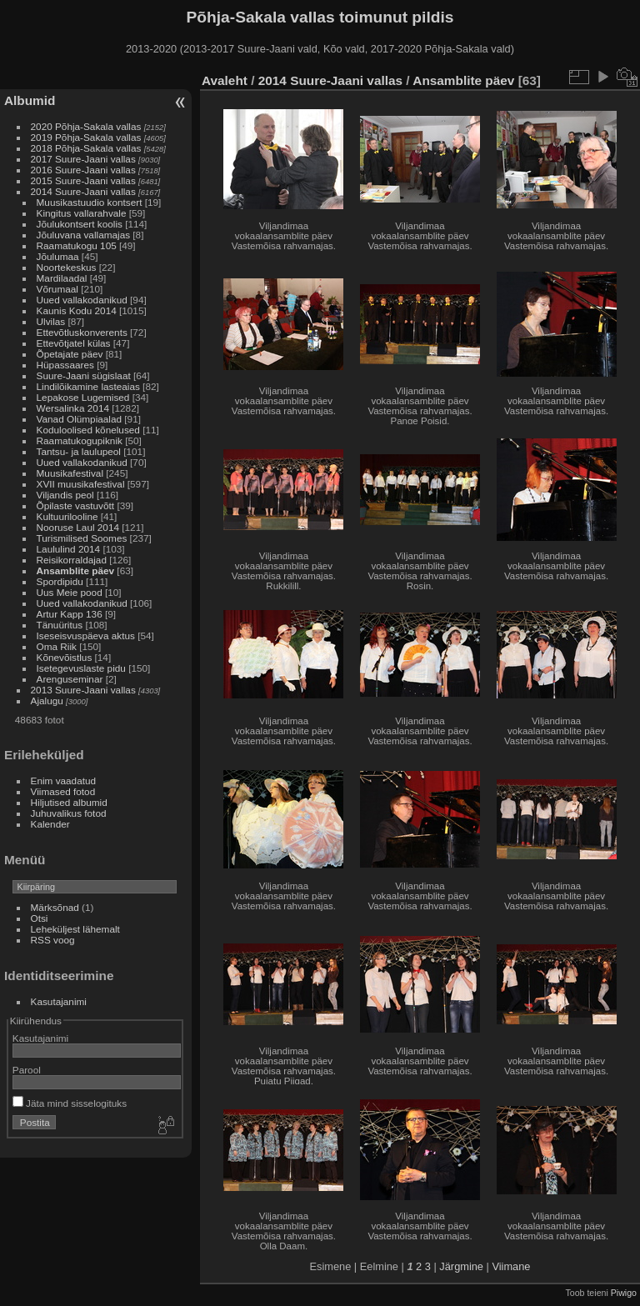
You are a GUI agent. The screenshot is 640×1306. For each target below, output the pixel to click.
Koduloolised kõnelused (88, 429)
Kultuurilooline (67, 516)
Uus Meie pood (69, 592)
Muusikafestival (70, 473)
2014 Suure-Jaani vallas (83, 191)
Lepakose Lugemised (83, 397)
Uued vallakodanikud (82, 299)
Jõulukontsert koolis (79, 223)
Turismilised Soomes (82, 538)
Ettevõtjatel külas (74, 343)
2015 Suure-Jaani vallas (83, 180)
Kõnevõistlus (64, 657)
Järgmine (461, 1266)
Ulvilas (51, 321)
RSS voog (53, 939)
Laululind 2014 (69, 548)
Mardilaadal (62, 278)
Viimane (511, 1266)
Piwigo (624, 1293)
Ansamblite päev (76, 570)
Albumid (29, 100)
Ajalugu (47, 700)
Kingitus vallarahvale (82, 213)
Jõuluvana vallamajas (84, 234)
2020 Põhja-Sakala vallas (86, 126)
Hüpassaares (65, 364)
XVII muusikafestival (81, 483)
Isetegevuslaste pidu (81, 668)
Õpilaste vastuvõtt (76, 505)
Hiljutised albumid (69, 802)
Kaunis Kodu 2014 (77, 310)
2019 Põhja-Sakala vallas (86, 137)
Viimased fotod (63, 791)
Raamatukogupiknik (79, 440)
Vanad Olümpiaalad (79, 418)
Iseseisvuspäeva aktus (86, 635)
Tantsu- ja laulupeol (79, 451)
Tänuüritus (60, 624)
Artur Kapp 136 (69, 613)
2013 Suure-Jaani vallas (83, 689)
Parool (26, 1069)
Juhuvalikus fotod (69, 813)
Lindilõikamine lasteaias (88, 386)
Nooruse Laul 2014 (78, 527)
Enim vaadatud (64, 780)
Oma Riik (57, 646)
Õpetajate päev (70, 353)
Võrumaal (57, 288)
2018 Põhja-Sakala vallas (86, 148)
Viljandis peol (65, 494)
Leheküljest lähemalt (75, 928)
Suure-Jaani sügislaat (84, 375)
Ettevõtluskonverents (82, 332)
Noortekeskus (67, 267)
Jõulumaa (58, 256)
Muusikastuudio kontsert (89, 202)
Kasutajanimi (59, 1001)
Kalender (50, 823)
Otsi (39, 918)
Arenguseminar (70, 678)
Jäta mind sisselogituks (69, 1103)
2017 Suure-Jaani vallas (83, 158)
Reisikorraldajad (72, 559)
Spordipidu (60, 581)
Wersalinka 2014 (73, 408)
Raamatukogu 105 (77, 245)
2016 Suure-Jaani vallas (83, 169)
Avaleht (225, 80)
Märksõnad (55, 907)
